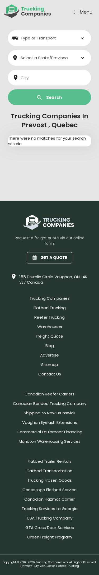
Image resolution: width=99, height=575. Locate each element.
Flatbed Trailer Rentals (50, 461)
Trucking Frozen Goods (49, 480)
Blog (49, 345)
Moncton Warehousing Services (50, 441)
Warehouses (49, 326)
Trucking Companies (50, 298)
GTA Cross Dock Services (49, 527)
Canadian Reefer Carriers (49, 394)
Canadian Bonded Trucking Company (49, 403)
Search (49, 97)
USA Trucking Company (49, 518)
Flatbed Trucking (50, 308)
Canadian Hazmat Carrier (49, 499)
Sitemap (49, 364)
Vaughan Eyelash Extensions (49, 422)
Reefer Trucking (49, 317)
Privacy (27, 566)
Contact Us (49, 374)
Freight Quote (49, 336)
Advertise (49, 355)
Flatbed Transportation (49, 471)
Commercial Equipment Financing (49, 432)
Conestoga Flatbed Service (49, 489)
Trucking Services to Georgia (50, 508)
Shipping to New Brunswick (49, 413)
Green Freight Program (49, 537)
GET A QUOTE (49, 257)
